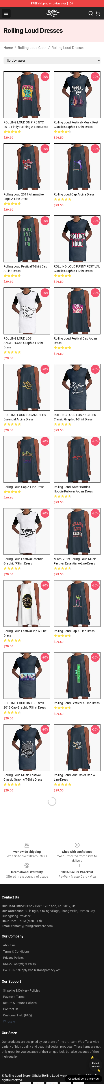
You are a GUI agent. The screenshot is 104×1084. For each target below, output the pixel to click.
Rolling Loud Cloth (32, 48)
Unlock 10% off (96, 1065)
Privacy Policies (13, 957)
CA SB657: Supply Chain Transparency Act (32, 970)
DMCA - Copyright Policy (19, 964)
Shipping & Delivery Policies (21, 990)
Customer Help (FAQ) (17, 1015)
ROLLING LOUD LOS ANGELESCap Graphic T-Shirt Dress (23, 343)
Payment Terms (13, 996)
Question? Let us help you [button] (83, 1078)
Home (8, 48)
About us (9, 945)
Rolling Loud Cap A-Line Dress (74, 194)
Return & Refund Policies (20, 1003)
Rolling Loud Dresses (68, 48)
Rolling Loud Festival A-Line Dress (77, 703)
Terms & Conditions (16, 951)
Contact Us (10, 1009)
